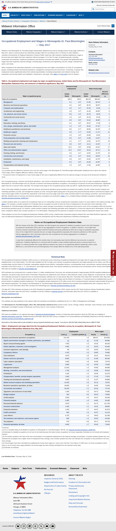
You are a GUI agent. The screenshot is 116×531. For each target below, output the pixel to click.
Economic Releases (58, 468)
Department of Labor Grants (55, 486)
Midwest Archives (80, 32)
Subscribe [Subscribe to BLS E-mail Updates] (112, 5)
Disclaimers (73, 492)
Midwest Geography (33, 32)
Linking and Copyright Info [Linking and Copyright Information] (79, 496)
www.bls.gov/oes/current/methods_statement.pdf (17, 319)
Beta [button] (81, 15)
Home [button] (5, 15)
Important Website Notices (79, 499)
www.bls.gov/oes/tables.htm (28, 269)
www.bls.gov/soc (57, 291)
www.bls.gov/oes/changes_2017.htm (28, 236)
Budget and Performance (54, 482)
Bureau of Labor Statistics (11, 21)
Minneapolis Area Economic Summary (99, 72)
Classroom (74, 468)
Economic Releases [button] (55, 15)
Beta (85, 468)
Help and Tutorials (76, 503)
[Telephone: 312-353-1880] (27, 510)
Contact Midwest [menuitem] (104, 32)
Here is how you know (43, 2)
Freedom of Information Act (80, 482)
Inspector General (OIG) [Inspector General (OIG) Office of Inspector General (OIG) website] (53, 478)
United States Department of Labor (103, 2)
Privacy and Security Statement (76, 487)
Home (5, 468)
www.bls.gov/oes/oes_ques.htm (12, 316)
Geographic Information (30, 21)
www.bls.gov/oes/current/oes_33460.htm (15, 198)
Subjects (15, 468)
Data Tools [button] (26, 15)
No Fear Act (48, 489)
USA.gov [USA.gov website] (47, 493)
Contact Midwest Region (22, 517)
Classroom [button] (71, 15)
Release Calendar (102, 5)
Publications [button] (39, 15)
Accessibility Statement (78, 506)
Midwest (42, 21)
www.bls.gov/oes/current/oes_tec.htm (63, 285)
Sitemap (72, 478)
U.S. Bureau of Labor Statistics (23, 7)
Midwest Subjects (57, 32)
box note (64, 74)
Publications (41, 468)
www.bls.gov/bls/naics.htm (10, 294)
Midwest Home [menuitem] (11, 32)
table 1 (63, 196)
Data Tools (27, 468)
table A (56, 74)
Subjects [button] (14, 15)
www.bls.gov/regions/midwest (97, 60)
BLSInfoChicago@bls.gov (96, 58)
